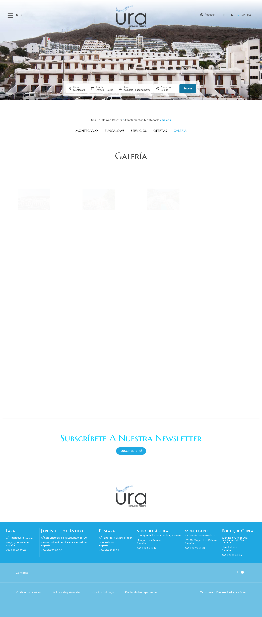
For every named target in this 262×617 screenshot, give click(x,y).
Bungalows (114, 131)
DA (249, 15)
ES (238, 15)
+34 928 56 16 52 (109, 550)
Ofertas (160, 131)
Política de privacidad (67, 592)
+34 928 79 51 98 (195, 547)
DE (225, 15)
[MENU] (10, 15)
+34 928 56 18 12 (146, 547)
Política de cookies (28, 592)
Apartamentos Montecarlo (141, 120)
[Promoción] (169, 90)
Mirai (243, 592)
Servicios (139, 131)
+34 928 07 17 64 (16, 550)
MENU (20, 15)
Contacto (22, 572)
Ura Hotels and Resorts (106, 120)
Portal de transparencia (141, 592)
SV (243, 15)
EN (231, 15)
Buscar (187, 88)
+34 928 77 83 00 (51, 550)
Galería (180, 131)
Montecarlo (87, 131)
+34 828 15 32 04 (232, 554)
